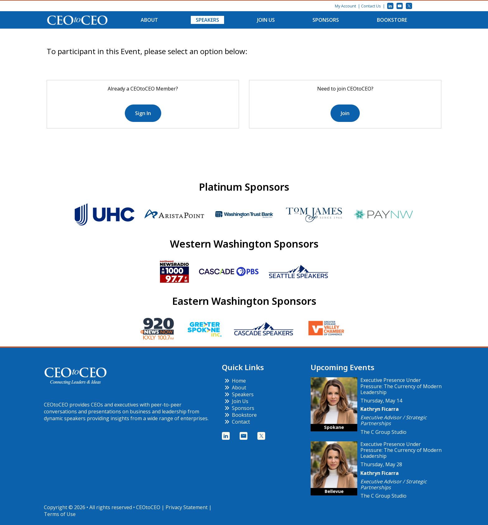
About (149, 19)
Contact (237, 421)
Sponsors (325, 19)
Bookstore (392, 19)
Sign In (143, 113)
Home (235, 380)
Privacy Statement (187, 507)
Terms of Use (60, 514)
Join (345, 113)
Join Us (266, 19)
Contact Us (371, 6)
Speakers (207, 19)
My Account (345, 6)
